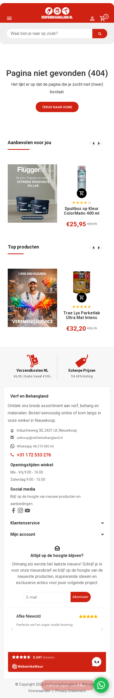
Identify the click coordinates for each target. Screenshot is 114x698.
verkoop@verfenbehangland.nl (40, 438)
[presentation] (92, 143)
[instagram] (20, 512)
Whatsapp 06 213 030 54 (35, 446)
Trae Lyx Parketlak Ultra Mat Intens (81, 315)
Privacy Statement (70, 691)
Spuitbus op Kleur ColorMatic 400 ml (81, 211)
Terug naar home (57, 107)
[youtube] (27, 512)
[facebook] (13, 512)
